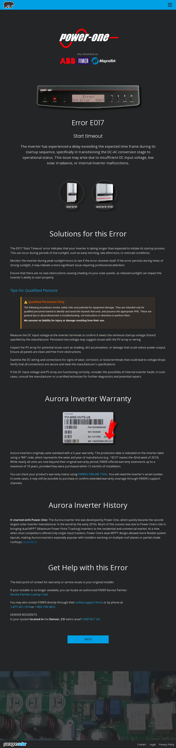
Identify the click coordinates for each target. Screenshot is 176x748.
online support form (89, 602)
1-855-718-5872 (45, 607)
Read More (30, 542)
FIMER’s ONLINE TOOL (93, 474)
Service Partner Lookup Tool (29, 594)
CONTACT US (91, 619)
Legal (153, 744)
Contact (141, 744)
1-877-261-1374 (20, 607)
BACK (88, 639)
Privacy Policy (166, 744)
